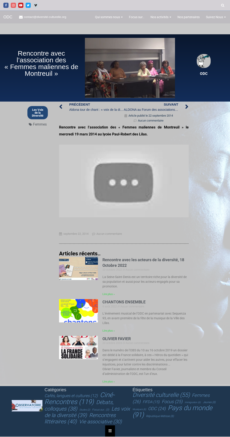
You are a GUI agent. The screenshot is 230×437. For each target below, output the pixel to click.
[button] (122, 17)
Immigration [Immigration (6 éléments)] (193, 403)
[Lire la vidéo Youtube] (123, 181)
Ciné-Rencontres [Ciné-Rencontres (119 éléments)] (79, 399)
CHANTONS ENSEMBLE (124, 302)
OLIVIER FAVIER (116, 339)
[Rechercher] (222, 5)
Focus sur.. (136, 17)
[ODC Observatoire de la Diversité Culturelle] (7, 17)
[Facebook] (6, 5)
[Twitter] (28, 5)
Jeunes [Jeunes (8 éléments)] (209, 402)
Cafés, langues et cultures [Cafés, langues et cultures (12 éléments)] (71, 396)
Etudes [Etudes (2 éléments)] (85, 410)
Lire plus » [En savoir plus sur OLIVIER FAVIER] (108, 382)
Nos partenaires (188, 17)
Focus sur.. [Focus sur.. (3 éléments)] (100, 410)
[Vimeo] (35, 5)
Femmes (40, 124)
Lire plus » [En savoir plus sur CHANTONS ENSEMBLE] (108, 331)
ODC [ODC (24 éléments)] (157, 409)
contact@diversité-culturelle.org (45, 17)
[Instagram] (13, 5)
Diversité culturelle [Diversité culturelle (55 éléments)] (161, 395)
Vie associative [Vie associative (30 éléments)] (100, 422)
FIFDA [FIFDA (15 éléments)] (151, 402)
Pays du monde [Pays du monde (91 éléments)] (172, 412)
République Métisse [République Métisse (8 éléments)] (160, 416)
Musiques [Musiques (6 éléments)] (139, 410)
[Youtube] (20, 5)
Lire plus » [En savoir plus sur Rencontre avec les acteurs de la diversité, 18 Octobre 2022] (108, 294)
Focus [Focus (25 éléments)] (172, 402)
